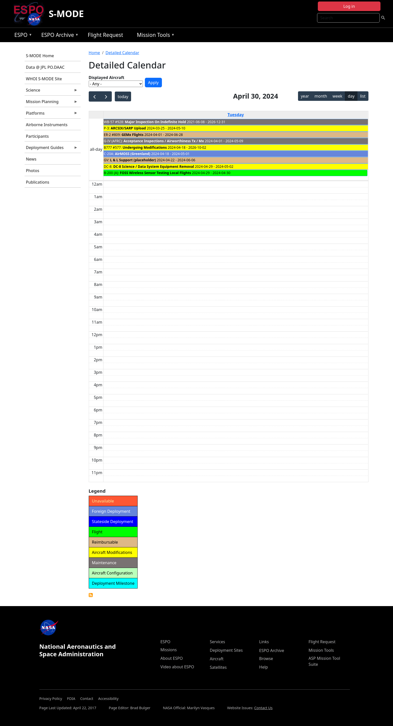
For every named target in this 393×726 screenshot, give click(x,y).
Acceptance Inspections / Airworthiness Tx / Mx (164, 140)
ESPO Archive (59, 35)
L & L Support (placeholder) (133, 160)
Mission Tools (154, 35)
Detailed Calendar (122, 52)
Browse (266, 658)
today (123, 96)
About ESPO (171, 658)
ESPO (22, 35)
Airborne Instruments (46, 124)
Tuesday (236, 114)
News (31, 159)
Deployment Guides (51, 149)
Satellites (218, 667)
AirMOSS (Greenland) (132, 153)
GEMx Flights (132, 134)
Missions (168, 649)
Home (94, 52)
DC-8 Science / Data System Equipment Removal (153, 166)
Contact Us (263, 707)
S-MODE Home (40, 55)
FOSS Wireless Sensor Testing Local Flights (155, 172)
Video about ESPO (177, 667)
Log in (349, 6)
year (305, 96)
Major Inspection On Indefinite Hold (155, 121)
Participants (37, 136)
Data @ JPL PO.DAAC (45, 67)
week (337, 96)
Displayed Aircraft (106, 77)
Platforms (51, 114)
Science (51, 91)
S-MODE (66, 14)
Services (217, 641)
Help (263, 667)
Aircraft (217, 659)
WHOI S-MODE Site (44, 79)
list (362, 96)
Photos (32, 170)
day (351, 96)
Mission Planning (51, 103)
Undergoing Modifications (145, 147)
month (321, 96)
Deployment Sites (226, 650)
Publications (37, 182)
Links (264, 641)
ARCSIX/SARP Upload (128, 128)
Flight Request (105, 34)
